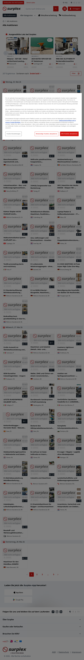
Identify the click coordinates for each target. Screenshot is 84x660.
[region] (42, 116)
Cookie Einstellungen (13, 133)
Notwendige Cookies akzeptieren (46, 133)
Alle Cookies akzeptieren (69, 133)
